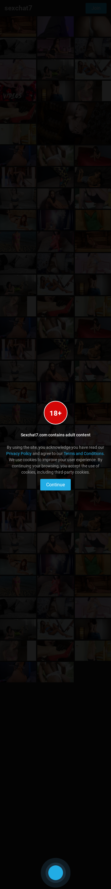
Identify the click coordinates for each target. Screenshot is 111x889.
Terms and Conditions (84, 453)
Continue (55, 485)
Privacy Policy (19, 453)
